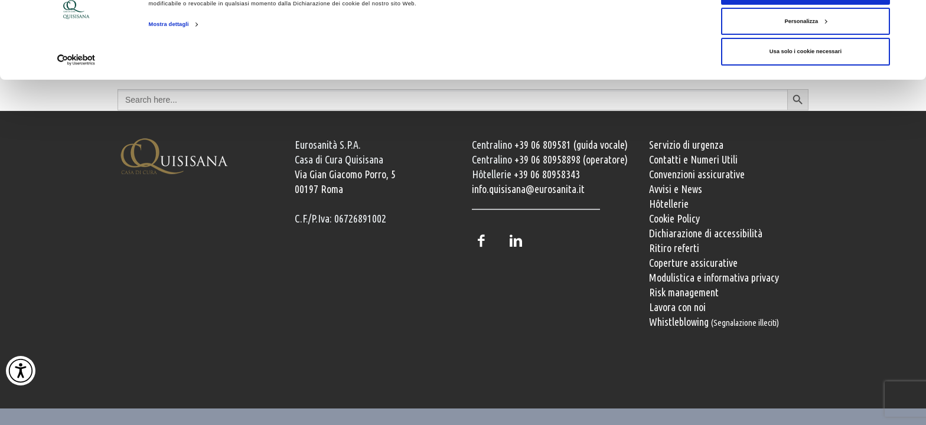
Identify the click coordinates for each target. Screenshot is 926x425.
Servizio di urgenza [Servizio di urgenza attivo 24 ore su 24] (686, 145)
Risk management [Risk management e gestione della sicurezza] (684, 292)
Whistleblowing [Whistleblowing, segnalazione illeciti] (714, 322)
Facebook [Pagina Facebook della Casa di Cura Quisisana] (481, 241)
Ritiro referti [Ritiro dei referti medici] (674, 248)
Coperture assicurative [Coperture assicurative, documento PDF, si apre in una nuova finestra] (693, 263)
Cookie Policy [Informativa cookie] (674, 218)
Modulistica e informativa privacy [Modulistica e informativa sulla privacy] (714, 277)
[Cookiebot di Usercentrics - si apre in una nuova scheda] (76, 97)
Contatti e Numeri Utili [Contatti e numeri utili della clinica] (693, 159)
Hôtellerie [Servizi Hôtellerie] (669, 204)
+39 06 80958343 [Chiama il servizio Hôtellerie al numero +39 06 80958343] (547, 174)
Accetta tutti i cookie (805, 28)
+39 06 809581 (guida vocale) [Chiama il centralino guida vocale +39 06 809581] (571, 145)
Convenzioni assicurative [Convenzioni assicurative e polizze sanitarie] (697, 174)
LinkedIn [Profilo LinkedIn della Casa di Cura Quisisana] (515, 241)
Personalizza (805, 58)
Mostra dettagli (169, 61)
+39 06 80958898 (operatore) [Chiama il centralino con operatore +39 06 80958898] (571, 159)
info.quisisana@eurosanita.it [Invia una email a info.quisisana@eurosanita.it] (528, 189)
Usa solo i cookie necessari (806, 88)
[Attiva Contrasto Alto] (20, 370)
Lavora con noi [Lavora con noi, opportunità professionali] (677, 307)
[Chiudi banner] (908, 18)
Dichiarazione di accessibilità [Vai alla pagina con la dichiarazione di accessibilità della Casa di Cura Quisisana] (705, 233)
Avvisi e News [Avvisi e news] (675, 189)
